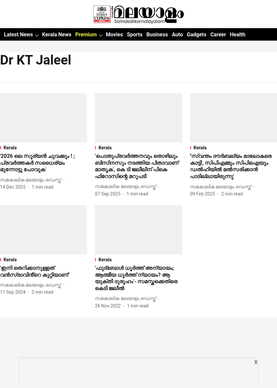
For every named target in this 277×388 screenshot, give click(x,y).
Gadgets (196, 34)
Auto (177, 34)
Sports (135, 34)
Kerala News (56, 34)
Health (237, 34)
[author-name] (31, 179)
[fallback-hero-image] (43, 117)
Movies (114, 34)
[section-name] (43, 147)
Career (218, 34)
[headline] (43, 163)
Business (157, 34)
